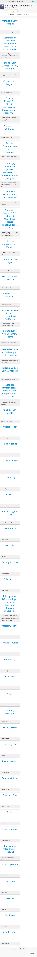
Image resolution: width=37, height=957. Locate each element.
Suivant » (33, 953)
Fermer (34, 1)
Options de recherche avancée (18, 15)
